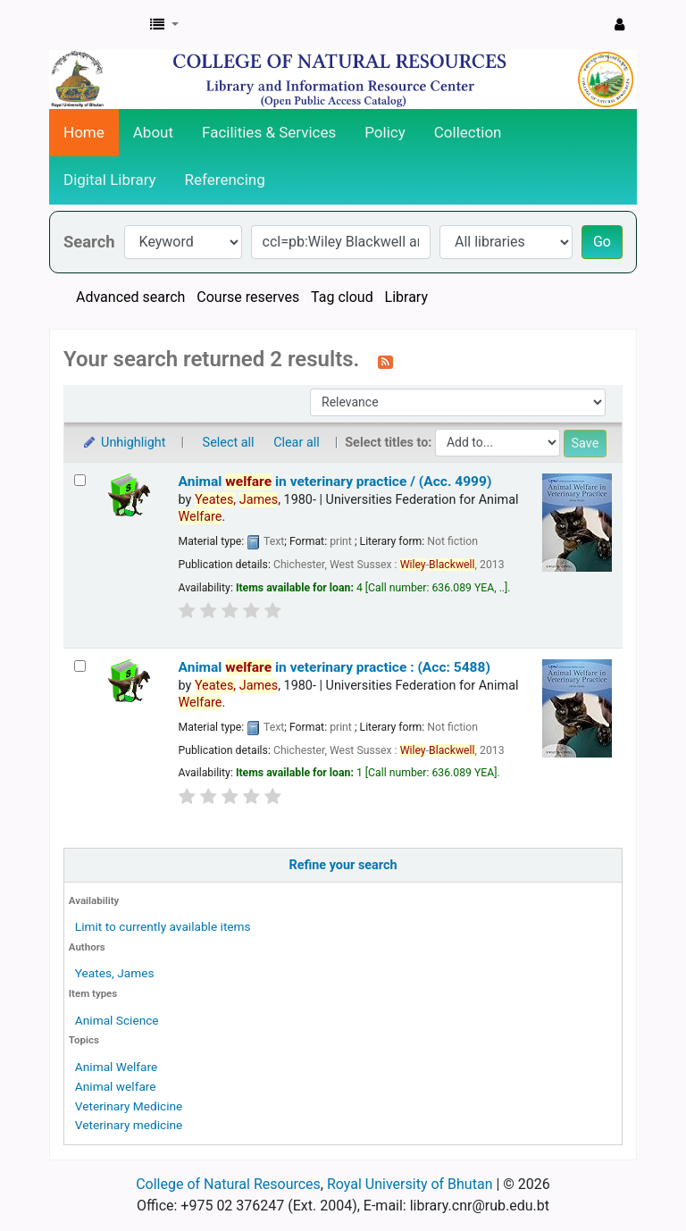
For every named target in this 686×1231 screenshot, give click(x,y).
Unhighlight (123, 442)
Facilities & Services (269, 132)
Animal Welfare (116, 1066)
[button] (164, 25)
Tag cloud (342, 297)
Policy (385, 132)
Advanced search (130, 297)
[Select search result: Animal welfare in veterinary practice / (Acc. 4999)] (80, 480)
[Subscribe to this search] (385, 361)
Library (406, 297)
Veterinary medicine (129, 1125)
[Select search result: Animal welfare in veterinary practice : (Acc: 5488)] (80, 666)
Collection (468, 132)
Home (84, 132)
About (153, 132)
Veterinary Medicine (128, 1106)
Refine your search (343, 865)
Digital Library (109, 179)
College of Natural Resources (228, 1184)
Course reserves (248, 297)
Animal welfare (115, 1086)
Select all (229, 442)
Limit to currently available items (163, 926)
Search (89, 241)
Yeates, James (115, 973)
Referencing (225, 179)
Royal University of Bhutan (410, 1184)
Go (602, 241)
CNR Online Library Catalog (94, 25)
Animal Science (117, 1020)
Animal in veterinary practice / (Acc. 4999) (335, 481)
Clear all (296, 442)
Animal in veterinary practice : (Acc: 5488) (334, 667)
